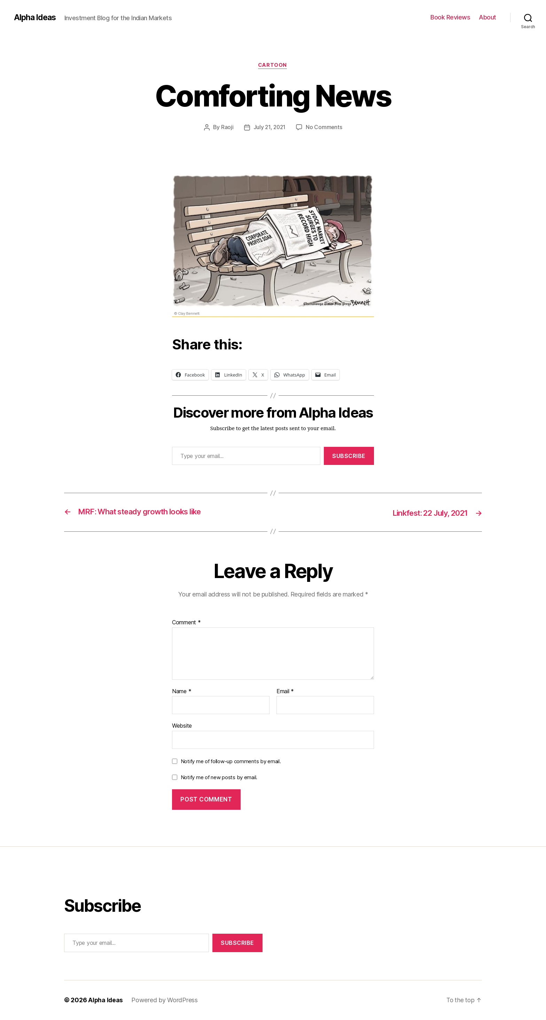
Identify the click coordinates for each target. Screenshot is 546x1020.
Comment (186, 623)
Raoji (226, 127)
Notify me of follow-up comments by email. (231, 761)
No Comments (324, 127)
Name (181, 692)
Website (182, 725)
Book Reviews (450, 17)
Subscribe (349, 456)
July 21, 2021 (269, 127)
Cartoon (273, 66)
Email (285, 692)
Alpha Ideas (36, 17)
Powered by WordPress (165, 1000)
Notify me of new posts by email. (219, 777)
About (487, 17)
